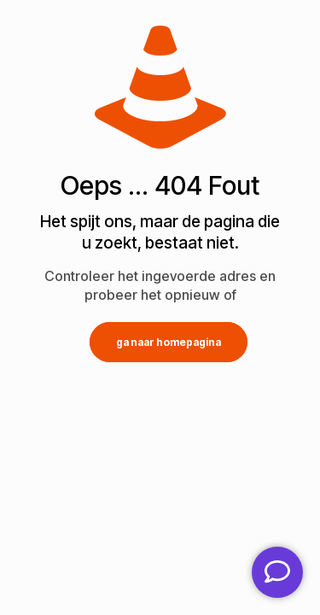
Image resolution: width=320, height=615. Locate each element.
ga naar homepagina (168, 342)
